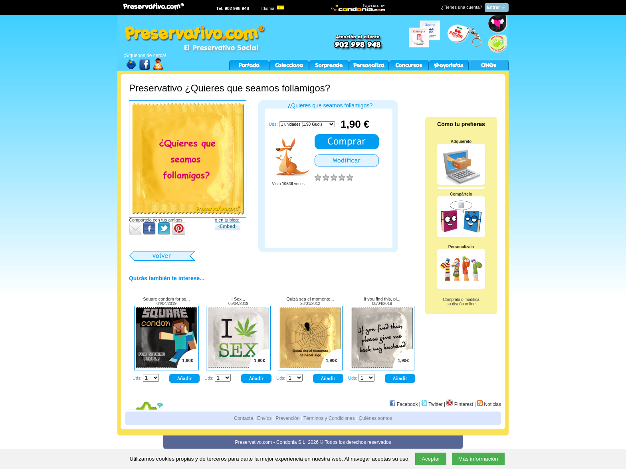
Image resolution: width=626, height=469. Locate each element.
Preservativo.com (253, 442)
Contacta (243, 418)
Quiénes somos (375, 418)
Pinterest (459, 404)
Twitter (432, 404)
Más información (478, 459)
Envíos (264, 418)
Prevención (287, 418)
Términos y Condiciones (329, 418)
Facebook (404, 404)
